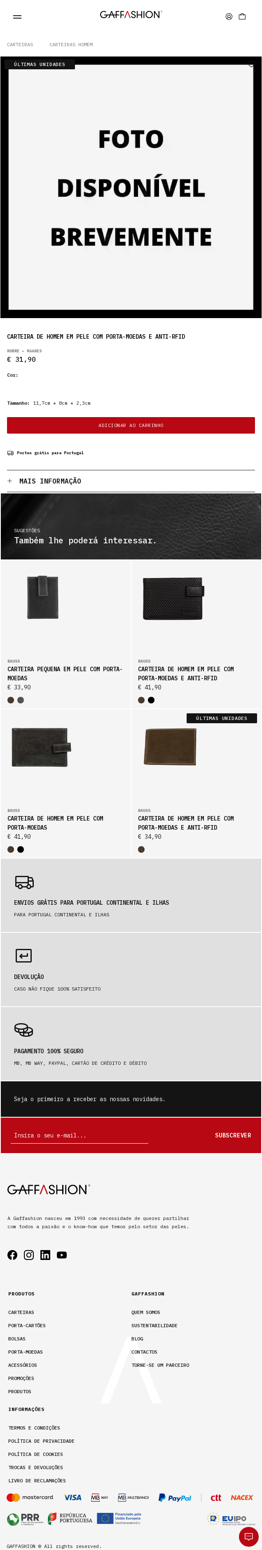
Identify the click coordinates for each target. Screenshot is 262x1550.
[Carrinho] (242, 16)
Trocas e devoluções (35, 1467)
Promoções (21, 1378)
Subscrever (233, 1135)
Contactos (144, 1352)
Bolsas (17, 1338)
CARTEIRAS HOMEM (71, 44)
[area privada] (229, 16)
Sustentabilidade (154, 1325)
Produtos (19, 1391)
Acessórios (22, 1365)
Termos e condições (34, 1428)
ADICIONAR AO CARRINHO (131, 425)
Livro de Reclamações (37, 1480)
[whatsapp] (249, 1537)
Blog (137, 1338)
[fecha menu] (17, 16)
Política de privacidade (41, 1441)
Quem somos (145, 1312)
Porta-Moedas (25, 1352)
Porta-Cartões (27, 1325)
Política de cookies (35, 1454)
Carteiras (20, 44)
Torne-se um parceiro (160, 1365)
